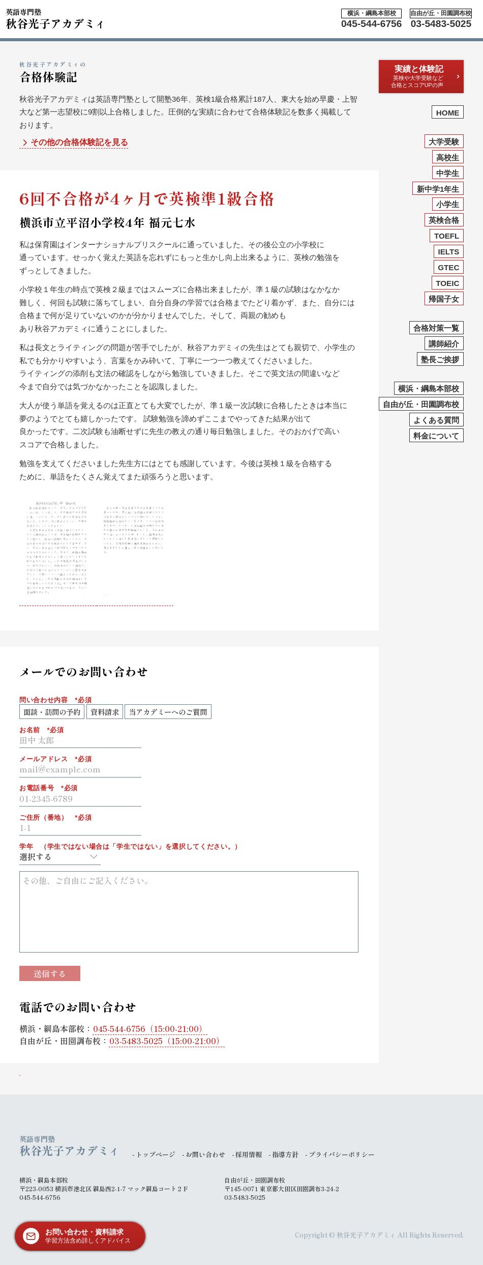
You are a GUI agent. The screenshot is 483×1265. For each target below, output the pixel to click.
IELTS (449, 251)
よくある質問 (436, 420)
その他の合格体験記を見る (74, 142)
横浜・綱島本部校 (428, 388)
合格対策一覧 (436, 328)
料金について (436, 436)
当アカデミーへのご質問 (168, 711)
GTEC (448, 267)
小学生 (447, 204)
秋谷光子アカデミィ (56, 17)
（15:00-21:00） (150, 1028)
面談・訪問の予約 (51, 711)
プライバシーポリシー (342, 1154)
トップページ (155, 1154)
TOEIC (447, 283)
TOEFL (447, 236)
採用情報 (248, 1154)
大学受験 (444, 141)
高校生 (447, 157)
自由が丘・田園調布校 (421, 404)
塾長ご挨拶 (440, 359)
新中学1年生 (438, 189)
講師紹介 (444, 343)
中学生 (447, 173)
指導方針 (285, 1154)
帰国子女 (444, 299)
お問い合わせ (205, 1154)
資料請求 (104, 711)
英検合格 (444, 220)
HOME (448, 112)
